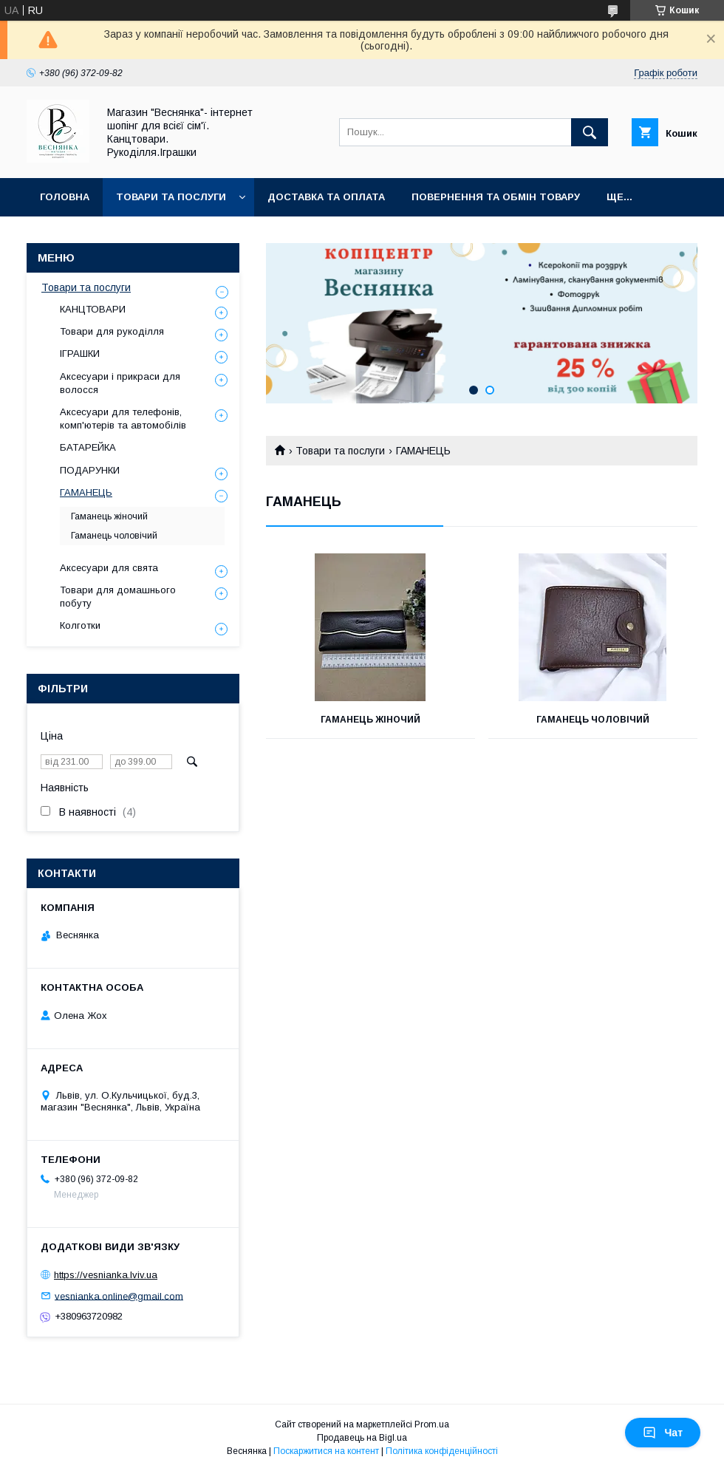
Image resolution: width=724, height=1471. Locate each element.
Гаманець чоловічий (592, 719)
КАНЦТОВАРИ (93, 309)
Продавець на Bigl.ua (362, 1438)
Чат (663, 1432)
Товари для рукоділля (112, 331)
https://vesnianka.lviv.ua (105, 1274)
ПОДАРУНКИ (90, 470)
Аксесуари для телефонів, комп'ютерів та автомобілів (123, 418)
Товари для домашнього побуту (118, 596)
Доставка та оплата (326, 196)
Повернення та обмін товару (495, 196)
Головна (64, 196)
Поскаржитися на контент (326, 1451)
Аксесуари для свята (109, 567)
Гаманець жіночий (370, 719)
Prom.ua (431, 1424)
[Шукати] (589, 132)
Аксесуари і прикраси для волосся (120, 383)
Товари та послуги (171, 196)
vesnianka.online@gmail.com (119, 1295)
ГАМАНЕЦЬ (86, 492)
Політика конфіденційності (442, 1451)
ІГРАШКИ (80, 353)
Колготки (80, 625)
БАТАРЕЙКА (88, 447)
